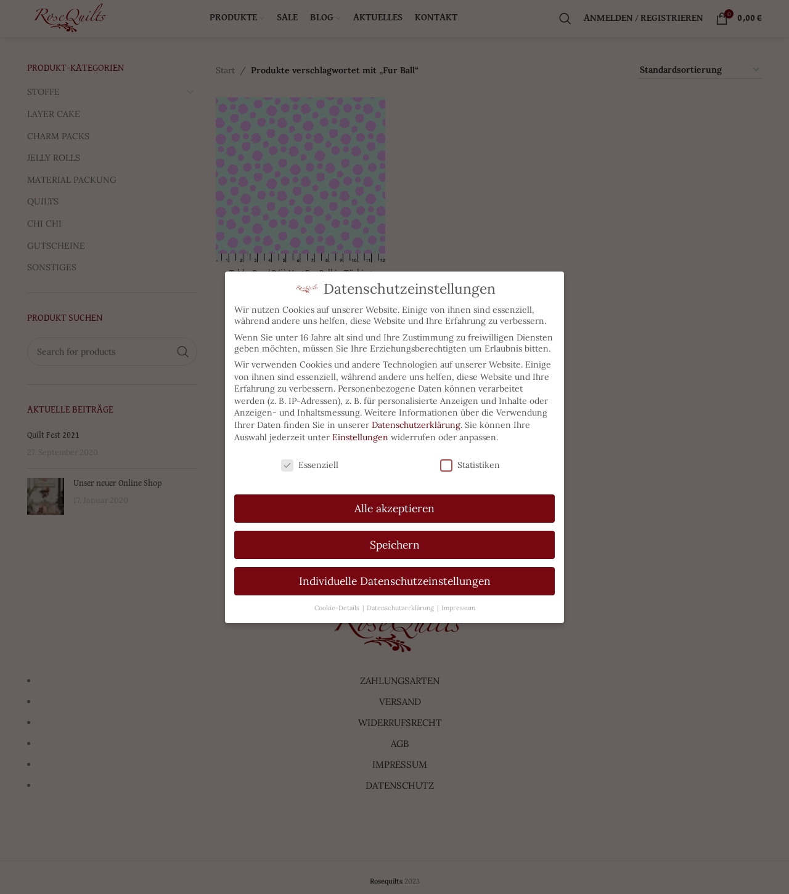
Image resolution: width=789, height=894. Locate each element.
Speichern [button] (395, 539)
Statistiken (470, 459)
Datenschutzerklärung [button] (401, 601)
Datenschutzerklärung (416, 419)
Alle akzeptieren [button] (394, 503)
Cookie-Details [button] (337, 601)
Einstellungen (360, 431)
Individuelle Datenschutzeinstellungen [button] (395, 575)
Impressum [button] (458, 601)
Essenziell (309, 459)
